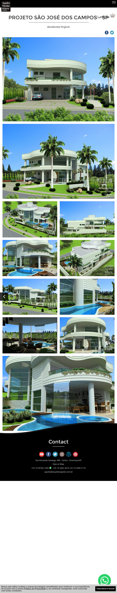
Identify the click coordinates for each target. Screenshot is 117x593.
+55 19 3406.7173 (78, 468)
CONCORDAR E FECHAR (105, 589)
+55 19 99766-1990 (41, 468)
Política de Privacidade (35, 589)
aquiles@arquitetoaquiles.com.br (58, 472)
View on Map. (58, 464)
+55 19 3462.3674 (61, 468)
